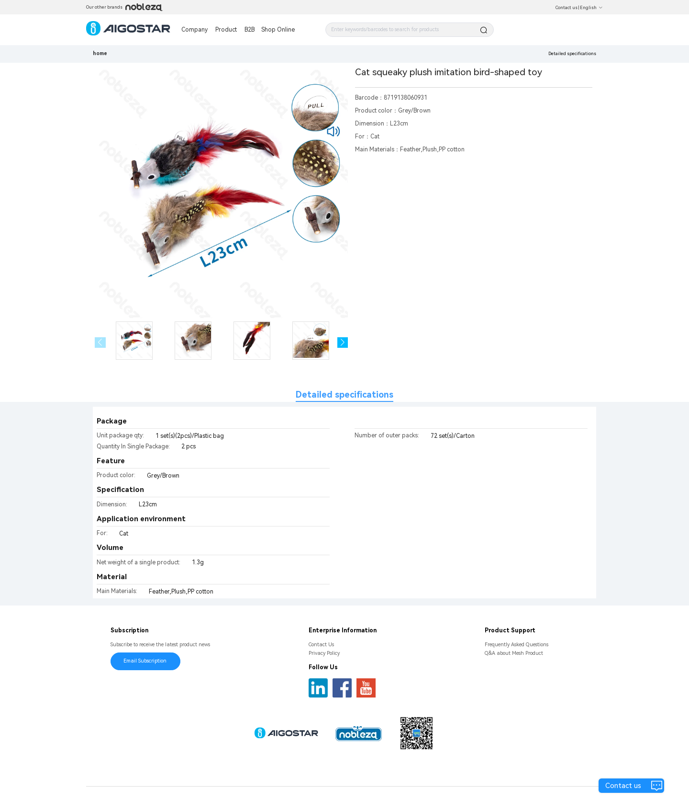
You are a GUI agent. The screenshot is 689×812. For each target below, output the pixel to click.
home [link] (100, 53)
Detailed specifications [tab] (344, 394)
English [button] (591, 7)
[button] (342, 342)
